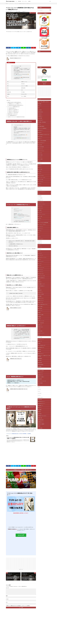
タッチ (39, 391)
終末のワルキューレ (41, 353)
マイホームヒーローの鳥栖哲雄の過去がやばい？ (13, 106)
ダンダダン (40, 218)
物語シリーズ (40, 341)
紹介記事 (40, 351)
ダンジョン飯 (40, 216)
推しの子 (40, 318)
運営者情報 (19, 1)
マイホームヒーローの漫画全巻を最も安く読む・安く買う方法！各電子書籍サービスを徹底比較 (18, 438)
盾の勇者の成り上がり (41, 347)
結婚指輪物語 (40, 358)
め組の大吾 (40, 132)
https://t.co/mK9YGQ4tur (20, 217)
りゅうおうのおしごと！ (42, 142)
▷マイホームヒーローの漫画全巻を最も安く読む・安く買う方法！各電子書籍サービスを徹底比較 (18, 433)
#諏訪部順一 (19, 213)
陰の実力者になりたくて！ (42, 403)
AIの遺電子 (40, 103)
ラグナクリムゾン (41, 269)
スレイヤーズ (40, 212)
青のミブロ (40, 407)
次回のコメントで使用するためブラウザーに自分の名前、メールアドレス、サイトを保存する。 (18, 605)
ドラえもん (40, 230)
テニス (39, 220)
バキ (39, 234)
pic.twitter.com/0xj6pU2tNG (18, 75)
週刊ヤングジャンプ (26, 11)
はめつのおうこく (41, 130)
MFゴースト (40, 105)
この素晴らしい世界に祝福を (42, 122)
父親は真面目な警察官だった (11, 108)
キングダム (40, 171)
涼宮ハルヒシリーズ (41, 339)
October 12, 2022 (26, 221)
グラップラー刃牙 (41, 179)
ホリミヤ (40, 259)
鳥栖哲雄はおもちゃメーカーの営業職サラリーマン (14, 103)
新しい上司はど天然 (41, 322)
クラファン (40, 173)
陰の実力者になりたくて (42, 401)
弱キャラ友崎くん (41, 306)
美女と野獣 (40, 360)
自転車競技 (40, 366)
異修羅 (39, 343)
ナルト (39, 232)
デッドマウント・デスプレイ (42, 224)
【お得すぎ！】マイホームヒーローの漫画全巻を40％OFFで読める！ (16, 116)
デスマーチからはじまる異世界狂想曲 (43, 222)
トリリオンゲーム (41, 226)
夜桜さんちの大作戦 (41, 294)
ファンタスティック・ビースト (42, 257)
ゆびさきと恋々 (40, 136)
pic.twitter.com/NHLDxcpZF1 (26, 335)
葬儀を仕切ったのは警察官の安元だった (13, 111)
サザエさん (40, 183)
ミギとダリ (40, 265)
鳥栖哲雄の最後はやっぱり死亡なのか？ (12, 113)
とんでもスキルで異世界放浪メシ (43, 128)
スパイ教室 (40, 210)
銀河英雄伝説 (40, 399)
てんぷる (40, 124)
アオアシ (40, 187)
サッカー (40, 185)
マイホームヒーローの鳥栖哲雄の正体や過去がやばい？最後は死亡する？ (22, 3)
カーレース (40, 167)
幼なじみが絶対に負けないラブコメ (43, 304)
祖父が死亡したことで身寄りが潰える (12, 112)
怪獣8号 (40, 312)
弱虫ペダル (40, 368)
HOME (7, 3)
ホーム (16, 1)
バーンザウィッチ (41, 255)
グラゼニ (40, 389)
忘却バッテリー (40, 310)
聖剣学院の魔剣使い (41, 364)
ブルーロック (40, 189)
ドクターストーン (41, 228)
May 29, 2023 (21, 78)
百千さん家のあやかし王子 (42, 345)
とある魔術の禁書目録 (41, 126)
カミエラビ (40, 165)
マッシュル (40, 263)
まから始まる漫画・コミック (19, 11)
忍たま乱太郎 (40, 308)
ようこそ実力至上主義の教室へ (42, 140)
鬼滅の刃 (40, 411)
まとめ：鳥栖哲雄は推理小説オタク (12, 115)
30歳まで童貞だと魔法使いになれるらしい (44, 101)
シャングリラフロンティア (42, 191)
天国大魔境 (40, 296)
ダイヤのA (40, 393)
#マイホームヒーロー (20, 209)
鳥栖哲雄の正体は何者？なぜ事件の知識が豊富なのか (14, 102)
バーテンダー (40, 253)
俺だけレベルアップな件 (42, 275)
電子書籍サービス (41, 405)
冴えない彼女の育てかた (42, 277)
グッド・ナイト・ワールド (42, 177)
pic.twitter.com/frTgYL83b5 (18, 218)
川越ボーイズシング (41, 300)
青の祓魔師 (40, 409)
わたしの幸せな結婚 (41, 146)
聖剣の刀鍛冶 (40, 362)
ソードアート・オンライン (42, 214)
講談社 (23, 11)
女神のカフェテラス (41, 298)
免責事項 (29, 1)
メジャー (40, 395)
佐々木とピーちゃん (41, 273)
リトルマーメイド (41, 271)
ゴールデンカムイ (41, 181)
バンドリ (40, 251)
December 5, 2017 (22, 338)
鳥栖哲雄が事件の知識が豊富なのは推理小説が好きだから (15, 105)
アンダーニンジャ (41, 148)
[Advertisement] (21, 195)
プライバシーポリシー (24, 1)
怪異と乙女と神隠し (41, 314)
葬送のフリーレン (41, 372)
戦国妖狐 (40, 316)
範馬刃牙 (40, 349)
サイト (7, 602)
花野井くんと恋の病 (41, 370)
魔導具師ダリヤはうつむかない (42, 415)
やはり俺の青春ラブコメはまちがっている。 (44, 134)
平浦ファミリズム (41, 302)
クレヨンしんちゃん (41, 175)
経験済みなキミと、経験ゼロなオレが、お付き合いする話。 (44, 356)
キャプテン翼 (40, 169)
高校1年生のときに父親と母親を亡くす (13, 109)
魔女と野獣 (40, 413)
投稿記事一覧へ (44, 79)
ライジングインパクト (41, 267)
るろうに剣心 (40, 144)
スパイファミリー (41, 208)
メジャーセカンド (41, 397)
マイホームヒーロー (11, 3)
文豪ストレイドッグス (41, 320)
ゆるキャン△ (40, 138)
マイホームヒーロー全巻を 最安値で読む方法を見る (21, 535)
